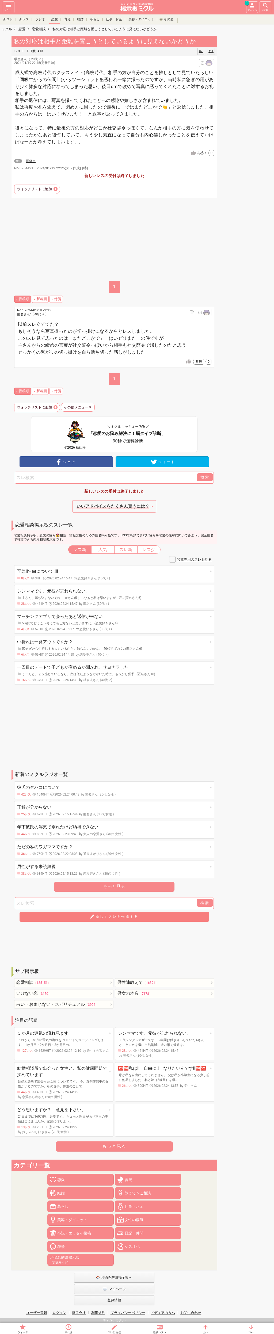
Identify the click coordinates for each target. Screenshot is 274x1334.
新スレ (8, 19)
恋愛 (54, 19)
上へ (205, 1332)
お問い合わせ (190, 1313)
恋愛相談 (33, 982)
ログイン (59, 1313)
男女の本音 (134, 993)
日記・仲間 (134, 1233)
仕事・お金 (114, 19)
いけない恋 (33, 993)
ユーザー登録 (36, 1313)
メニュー (8, 7)
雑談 (61, 1246)
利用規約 (98, 1313)
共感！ (205, 153)
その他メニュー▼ (78, 407)
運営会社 (79, 1313)
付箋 (57, 299)
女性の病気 (134, 1220)
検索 (265, 7)
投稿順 (24, 299)
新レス (24, 19)
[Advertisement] (114, 727)
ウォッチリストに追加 (34, 189)
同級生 (31, 161)
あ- (201, 51)
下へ (251, 1332)
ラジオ (40, 19)
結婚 (80, 19)
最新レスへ (159, 1332)
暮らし (95, 19)
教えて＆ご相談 (138, 1193)
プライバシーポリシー (128, 1313)
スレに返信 (114, 1332)
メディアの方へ (163, 1313)
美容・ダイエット (141, 19)
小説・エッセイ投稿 (74, 1233)
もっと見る (114, 886)
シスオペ (132, 1246)
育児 (67, 19)
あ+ (211, 51)
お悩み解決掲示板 (65, 1260)
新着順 (41, 299)
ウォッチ (22, 1332)
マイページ (251, 6)
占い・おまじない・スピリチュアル (57, 1004)
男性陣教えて (137, 982)
